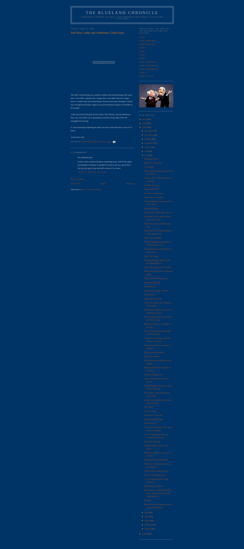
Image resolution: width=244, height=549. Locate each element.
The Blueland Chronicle (122, 12)
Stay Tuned (148, 407)
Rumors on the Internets (154, 352)
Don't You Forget (151, 256)
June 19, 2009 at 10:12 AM (92, 172)
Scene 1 (142, 37)
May (147, 512)
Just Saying (148, 167)
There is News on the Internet (156, 471)
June (147, 155)
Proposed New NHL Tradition (156, 290)
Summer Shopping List (153, 374)
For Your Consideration (153, 193)
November (149, 135)
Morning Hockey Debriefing (155, 460)
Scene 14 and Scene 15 (148, 69)
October (148, 139)
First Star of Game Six (153, 415)
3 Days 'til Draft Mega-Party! (156, 278)
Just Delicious (149, 286)
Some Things (149, 294)
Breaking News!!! (151, 159)
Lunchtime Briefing (152, 282)
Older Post (130, 183)
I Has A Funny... (150, 411)
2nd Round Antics (151, 208)
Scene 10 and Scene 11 (148, 62)
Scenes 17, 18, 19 (146, 76)
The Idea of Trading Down (155, 475)
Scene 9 (142, 58)
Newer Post (75, 183)
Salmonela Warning (152, 441)
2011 (144, 119)
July (147, 151)
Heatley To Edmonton (153, 163)
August (148, 147)
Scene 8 (142, 55)
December (149, 131)
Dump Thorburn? (151, 189)
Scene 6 (142, 47)
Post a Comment (77, 179)
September (149, 143)
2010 (144, 123)
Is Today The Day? (152, 185)
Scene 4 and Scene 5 (147, 44)
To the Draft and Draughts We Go (157, 212)
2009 (144, 127)
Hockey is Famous (151, 356)
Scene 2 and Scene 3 (147, 40)
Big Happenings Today (153, 419)
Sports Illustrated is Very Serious (157, 267)
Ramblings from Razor (153, 486)
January (148, 528)
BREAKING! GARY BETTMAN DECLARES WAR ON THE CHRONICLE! (157, 493)
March (147, 520)
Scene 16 (142, 72)
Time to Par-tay (150, 423)
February (148, 524)
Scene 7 (142, 51)
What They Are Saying (153, 197)
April (147, 516)
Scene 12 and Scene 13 (148, 65)
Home (103, 183)
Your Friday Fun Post (153, 298)
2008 (144, 534)
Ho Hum (147, 500)
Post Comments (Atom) (91, 189)
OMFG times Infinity (152, 238)
